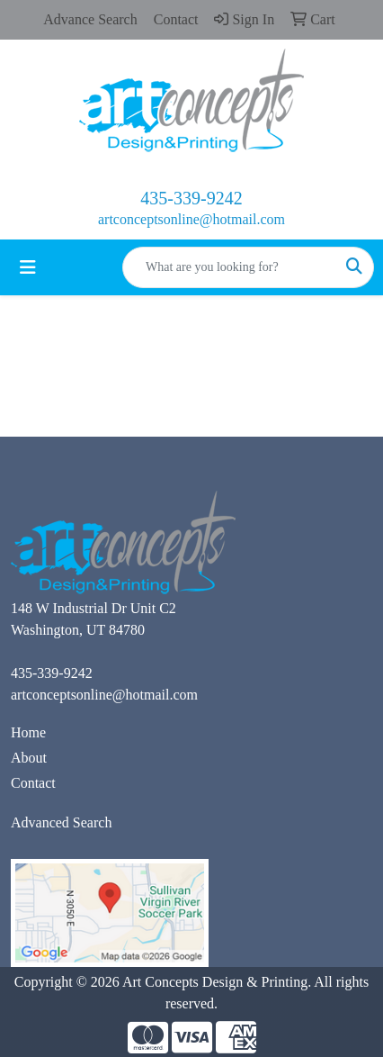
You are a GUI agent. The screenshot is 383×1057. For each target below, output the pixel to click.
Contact (33, 782)
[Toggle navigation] (28, 267)
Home (28, 732)
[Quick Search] (229, 267)
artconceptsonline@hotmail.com (191, 219)
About (29, 757)
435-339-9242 (191, 198)
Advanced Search (61, 822)
